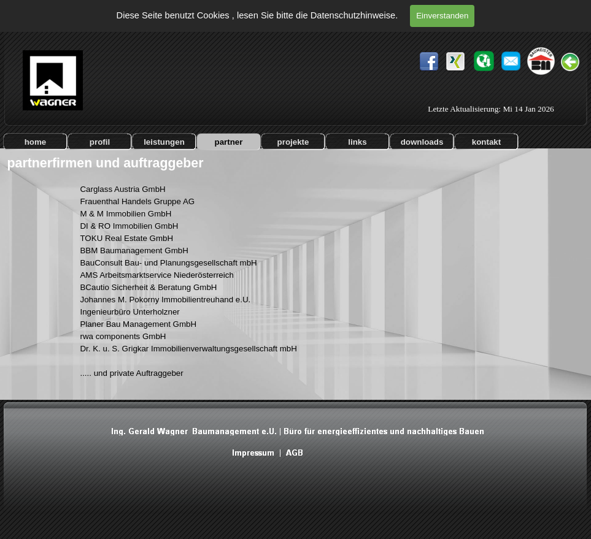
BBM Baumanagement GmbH (134, 250)
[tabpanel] (206, 287)
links (357, 142)
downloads (422, 142)
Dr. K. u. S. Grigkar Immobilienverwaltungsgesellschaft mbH (188, 348)
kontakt (486, 142)
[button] (511, 54)
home (36, 142)
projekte (293, 142)
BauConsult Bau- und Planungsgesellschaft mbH (168, 262)
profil (100, 142)
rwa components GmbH (123, 336)
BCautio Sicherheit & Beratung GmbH (148, 287)
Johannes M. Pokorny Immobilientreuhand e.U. (165, 299)
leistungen (164, 142)
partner (229, 142)
